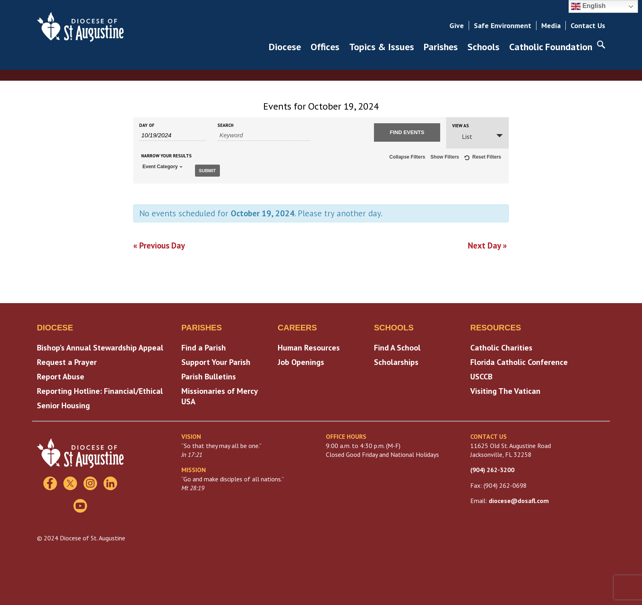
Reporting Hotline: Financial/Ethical (100, 389)
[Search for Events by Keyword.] (263, 135)
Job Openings (301, 360)
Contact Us (588, 25)
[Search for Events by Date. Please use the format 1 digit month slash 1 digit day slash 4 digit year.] (172, 135)
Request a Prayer (67, 360)
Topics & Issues (381, 47)
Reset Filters (482, 158)
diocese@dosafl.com (519, 499)
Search (225, 125)
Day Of (146, 125)
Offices (325, 47)
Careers (297, 326)
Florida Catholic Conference (519, 360)
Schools (483, 47)
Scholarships (396, 360)
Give (456, 25)
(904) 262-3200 (492, 468)
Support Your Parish (215, 360)
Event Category (162, 166)
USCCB (481, 375)
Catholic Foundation (550, 47)
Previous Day (159, 243)
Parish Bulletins (208, 375)
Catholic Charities (501, 346)
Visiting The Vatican (505, 389)
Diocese (285, 47)
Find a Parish (203, 346)
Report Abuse (60, 375)
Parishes (441, 47)
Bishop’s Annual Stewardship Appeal (100, 346)
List (462, 136)
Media (551, 25)
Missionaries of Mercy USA (219, 394)
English (588, 6)
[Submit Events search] (407, 132)
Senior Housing (63, 404)
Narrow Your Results (166, 156)
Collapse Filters (407, 157)
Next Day (487, 243)
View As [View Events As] (460, 126)
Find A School (397, 346)
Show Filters (445, 157)
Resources (495, 326)
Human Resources (309, 346)
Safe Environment (502, 25)
